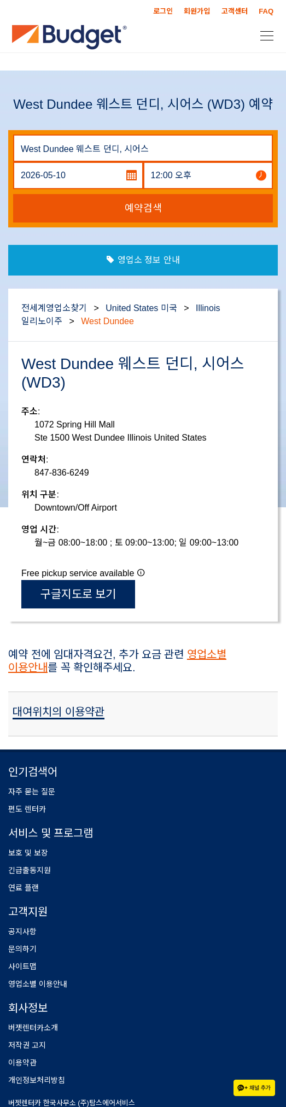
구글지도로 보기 (78, 594)
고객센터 (234, 11)
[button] (141, 572)
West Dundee (107, 321)
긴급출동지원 (29, 870)
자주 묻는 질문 (31, 791)
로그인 (163, 11)
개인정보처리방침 (36, 1080)
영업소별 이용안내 (37, 984)
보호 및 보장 (28, 852)
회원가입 (197, 11)
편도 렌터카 (27, 809)
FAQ (266, 11)
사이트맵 (22, 966)
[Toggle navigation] (263, 35)
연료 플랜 (23, 887)
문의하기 (22, 949)
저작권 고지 (27, 1045)
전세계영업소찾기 (54, 308)
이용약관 (22, 1062)
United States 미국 (141, 308)
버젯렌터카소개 (33, 1027)
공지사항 (22, 931)
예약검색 (143, 208)
